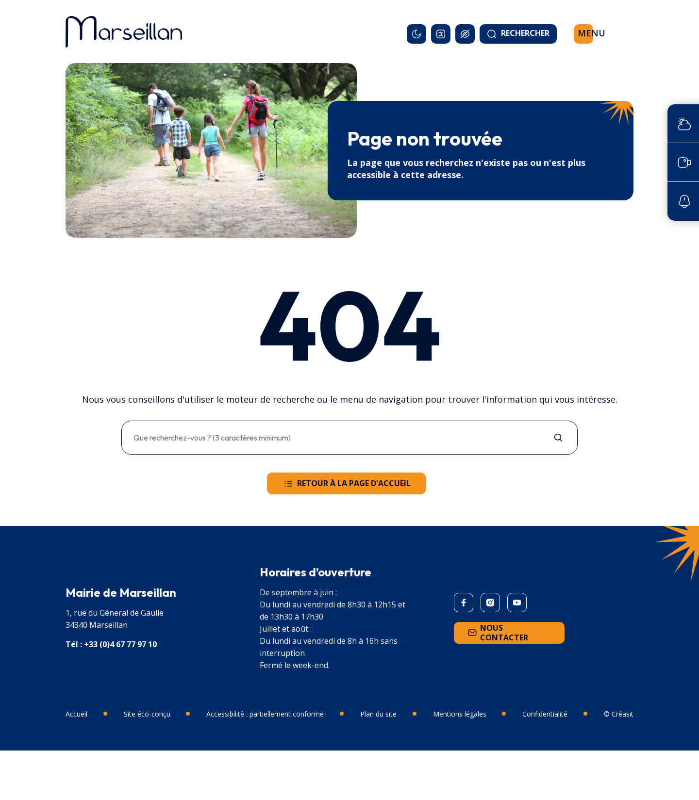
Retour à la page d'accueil (346, 483)
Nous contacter (497, 632)
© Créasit (618, 713)
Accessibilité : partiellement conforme (265, 713)
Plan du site (378, 713)
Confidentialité (544, 713)
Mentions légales (459, 713)
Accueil (76, 713)
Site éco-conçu (147, 713)
